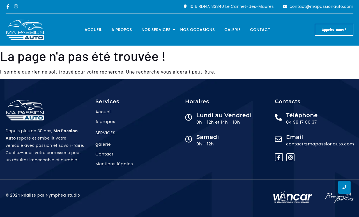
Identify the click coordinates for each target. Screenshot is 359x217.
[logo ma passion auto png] (25, 29)
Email (294, 137)
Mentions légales (114, 164)
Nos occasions (197, 29)
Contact (260, 29)
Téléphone (302, 115)
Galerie (232, 29)
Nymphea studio (63, 195)
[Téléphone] (278, 118)
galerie (103, 144)
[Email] (278, 139)
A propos (121, 29)
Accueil (93, 29)
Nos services (157, 29)
